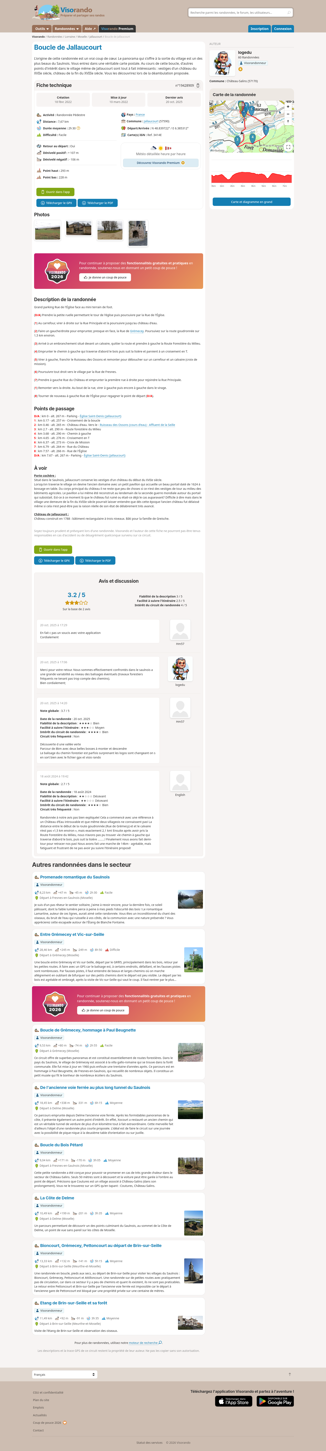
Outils (42, 28)
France (140, 114)
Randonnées (67, 28)
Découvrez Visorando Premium (161, 163)
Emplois (38, 1407)
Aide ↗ (90, 28)
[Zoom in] (288, 106)
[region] (251, 127)
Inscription (260, 28)
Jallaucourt (151, 121)
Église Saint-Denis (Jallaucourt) (100, 416)
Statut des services (149, 1443)
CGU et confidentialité (48, 1392)
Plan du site (41, 1400)
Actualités (40, 1415)
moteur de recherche (145, 1343)
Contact (38, 1430)
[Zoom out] (288, 114)
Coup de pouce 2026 (50, 1422)
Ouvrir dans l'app (55, 192)
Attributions (217, 150)
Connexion (282, 28)
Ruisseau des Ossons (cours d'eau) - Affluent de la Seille (137, 425)
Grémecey (137, 331)
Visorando (38, 36)
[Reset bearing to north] (288, 121)
